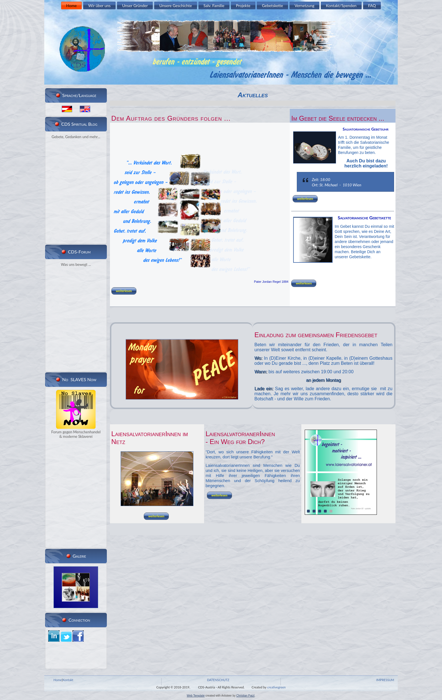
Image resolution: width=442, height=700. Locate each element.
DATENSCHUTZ (218, 680)
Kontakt (68, 680)
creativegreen (276, 687)
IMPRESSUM (385, 680)
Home (71, 5)
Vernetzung (304, 5)
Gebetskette (272, 5)
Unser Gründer (135, 5)
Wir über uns (99, 5)
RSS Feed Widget (75, 238)
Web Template (196, 695)
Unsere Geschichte (175, 5)
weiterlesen (124, 291)
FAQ (372, 5)
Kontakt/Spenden (341, 5)
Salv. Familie (214, 5)
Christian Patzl (245, 695)
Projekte (243, 5)
